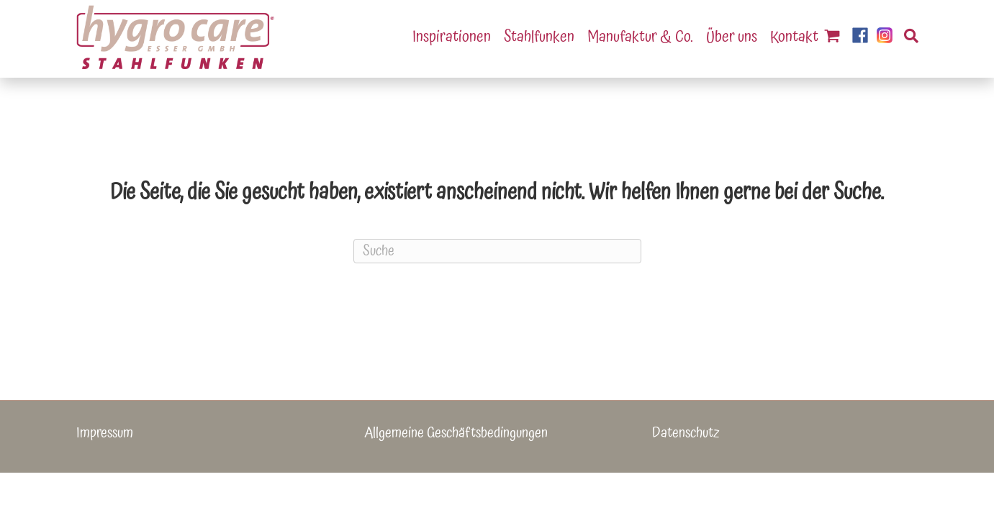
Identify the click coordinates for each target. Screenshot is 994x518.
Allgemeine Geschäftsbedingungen (456, 433)
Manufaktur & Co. (640, 37)
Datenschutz (686, 433)
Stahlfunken (539, 37)
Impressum (104, 433)
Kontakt (794, 37)
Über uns (731, 37)
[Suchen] (905, 38)
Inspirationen (451, 37)
